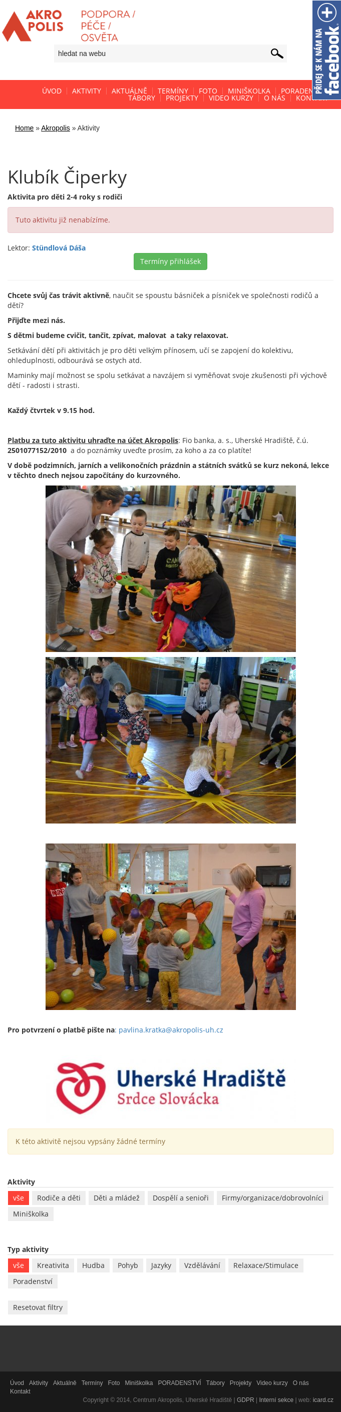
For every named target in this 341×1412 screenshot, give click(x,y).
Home (24, 128)
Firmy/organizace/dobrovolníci (272, 1197)
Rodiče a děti (59, 1197)
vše (18, 1197)
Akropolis (55, 128)
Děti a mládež (117, 1197)
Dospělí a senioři (181, 1197)
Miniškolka (31, 1213)
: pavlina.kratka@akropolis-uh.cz (169, 1029)
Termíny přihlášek (170, 261)
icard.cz (323, 1400)
